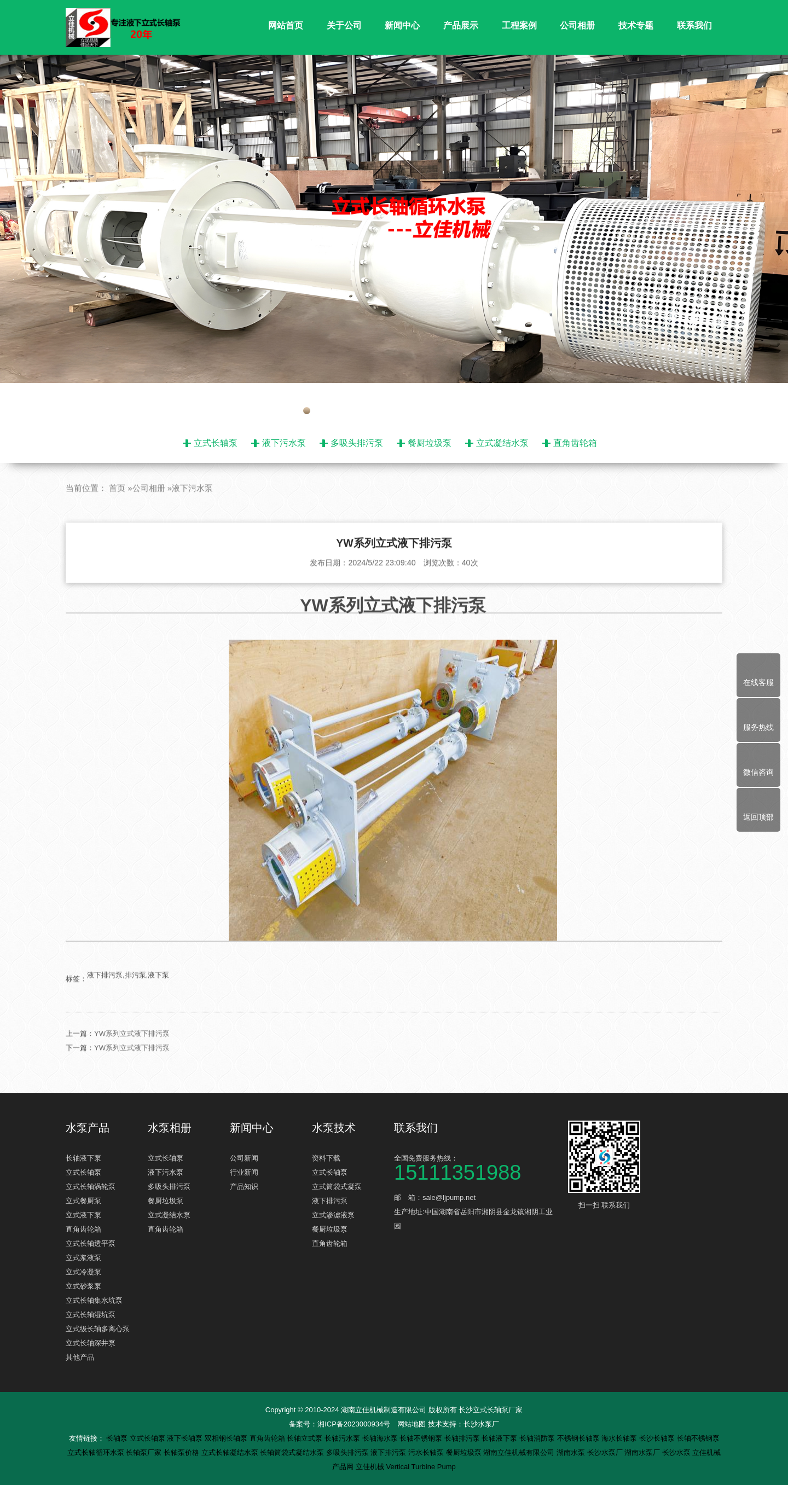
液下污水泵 (284, 443)
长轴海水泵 (381, 1438)
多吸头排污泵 (357, 443)
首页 (117, 513)
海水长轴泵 (620, 1438)
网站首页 (285, 25)
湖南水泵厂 (643, 1452)
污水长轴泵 (427, 1452)
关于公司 (344, 25)
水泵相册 (170, 1128)
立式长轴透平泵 (90, 1243)
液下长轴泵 (186, 1438)
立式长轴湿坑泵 (90, 1314)
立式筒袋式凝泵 (337, 1186)
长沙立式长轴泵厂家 (491, 1410)
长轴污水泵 (343, 1438)
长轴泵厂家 (145, 1452)
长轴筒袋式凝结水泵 (293, 1452)
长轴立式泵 (306, 1438)
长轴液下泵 (83, 1158)
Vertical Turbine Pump (421, 1467)
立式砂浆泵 (83, 1286)
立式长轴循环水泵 (96, 1452)
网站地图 (411, 1424)
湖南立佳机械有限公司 (520, 1452)
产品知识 (244, 1186)
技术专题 (635, 25)
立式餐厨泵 (83, 1201)
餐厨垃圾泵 (429, 443)
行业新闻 (244, 1172)
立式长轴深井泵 (90, 1343)
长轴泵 (118, 1438)
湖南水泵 (572, 1452)
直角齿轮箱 (575, 443)
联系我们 (694, 25)
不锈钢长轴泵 (579, 1438)
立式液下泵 (83, 1215)
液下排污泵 (329, 1201)
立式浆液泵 (83, 1258)
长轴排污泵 (463, 1438)
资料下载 (326, 1158)
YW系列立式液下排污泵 (132, 1059)
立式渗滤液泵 (333, 1215)
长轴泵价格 (182, 1452)
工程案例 (519, 25)
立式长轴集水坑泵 (94, 1300)
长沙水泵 (677, 1452)
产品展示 (460, 25)
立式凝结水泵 (502, 443)
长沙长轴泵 (658, 1438)
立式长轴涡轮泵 (90, 1186)
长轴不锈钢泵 (421, 1438)
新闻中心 (402, 25)
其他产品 (80, 1357)
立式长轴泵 (215, 443)
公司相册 (577, 25)
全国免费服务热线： (476, 1167)
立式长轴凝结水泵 (230, 1452)
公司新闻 (244, 1158)
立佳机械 (371, 1467)
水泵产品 (87, 1128)
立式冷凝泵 (83, 1272)
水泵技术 (334, 1128)
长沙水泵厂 (481, 1424)
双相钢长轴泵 (227, 1438)
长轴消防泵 (538, 1438)
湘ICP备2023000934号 (353, 1424)
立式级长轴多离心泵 (98, 1329)
